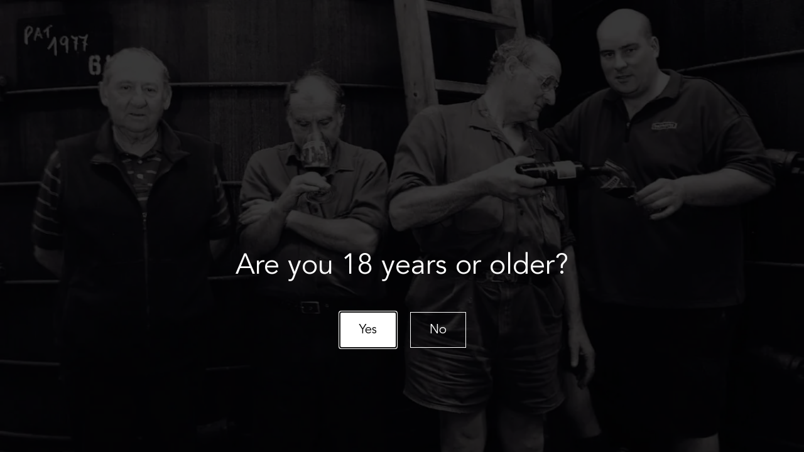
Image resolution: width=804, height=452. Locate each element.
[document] (402, 226)
